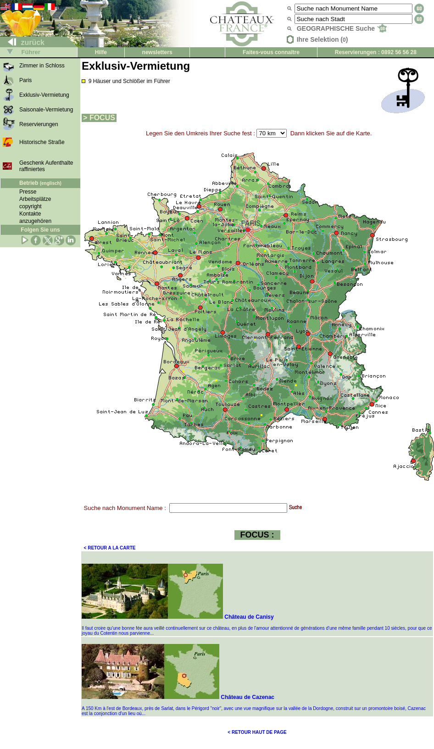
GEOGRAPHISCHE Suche (342, 28)
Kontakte (30, 214)
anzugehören (35, 221)
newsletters (157, 52)
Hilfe (101, 52)
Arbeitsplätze (35, 199)
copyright (30, 206)
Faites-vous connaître (271, 52)
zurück (22, 42)
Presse (27, 192)
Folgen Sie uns (40, 230)
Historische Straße (42, 142)
